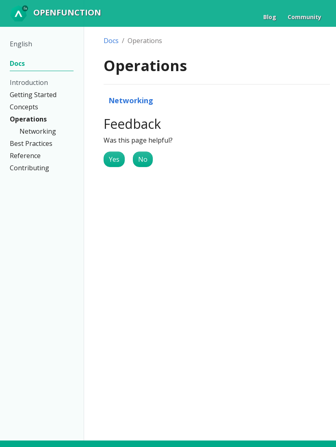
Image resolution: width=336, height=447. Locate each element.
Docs (111, 40)
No (142, 159)
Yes (114, 159)
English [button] (21, 43)
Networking (130, 100)
